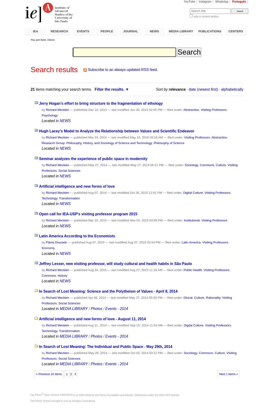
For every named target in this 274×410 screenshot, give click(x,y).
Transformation (69, 198)
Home (51, 39)
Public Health (193, 270)
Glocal (188, 297)
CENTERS (235, 31)
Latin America (191, 242)
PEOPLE (107, 31)
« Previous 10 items (49, 374)
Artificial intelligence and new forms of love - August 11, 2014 (92, 319)
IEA (35, 31)
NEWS (154, 31)
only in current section (206, 16)
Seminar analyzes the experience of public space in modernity (93, 159)
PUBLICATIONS (209, 31)
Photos (96, 309)
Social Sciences (69, 170)
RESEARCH (59, 31)
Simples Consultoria (83, 400)
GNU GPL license (169, 394)
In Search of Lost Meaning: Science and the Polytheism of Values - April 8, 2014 (108, 291)
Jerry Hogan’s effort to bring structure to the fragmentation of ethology (101, 103)
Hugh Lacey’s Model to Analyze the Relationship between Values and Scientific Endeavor (116, 131)
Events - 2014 (116, 309)
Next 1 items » (228, 374)
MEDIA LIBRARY (181, 31)
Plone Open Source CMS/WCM (54, 394)
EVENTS (83, 31)
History (63, 275)
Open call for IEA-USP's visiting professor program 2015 (88, 214)
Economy (48, 248)
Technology (49, 198)
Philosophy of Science (169, 143)
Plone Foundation (109, 394)
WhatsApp (221, 1)
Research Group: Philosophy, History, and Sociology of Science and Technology (97, 143)
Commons (207, 165)
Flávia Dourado (56, 242)
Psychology (50, 115)
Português (239, 1)
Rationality (213, 297)
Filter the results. (109, 89)
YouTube (189, 1)
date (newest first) (203, 89)
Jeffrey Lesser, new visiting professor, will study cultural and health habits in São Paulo (115, 264)
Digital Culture (193, 192)
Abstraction (191, 110)
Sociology (191, 165)
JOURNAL (130, 31)
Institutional (192, 220)
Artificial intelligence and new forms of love (77, 186)
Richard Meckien (57, 110)
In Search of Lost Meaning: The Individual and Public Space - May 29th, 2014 (105, 347)
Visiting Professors (214, 110)
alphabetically (232, 89)
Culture (221, 165)
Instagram (205, 1)
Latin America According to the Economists (77, 236)
